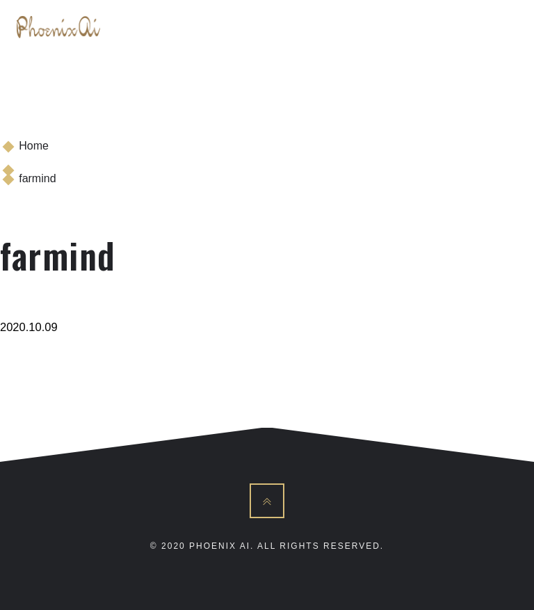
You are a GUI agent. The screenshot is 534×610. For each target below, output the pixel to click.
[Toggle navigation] (502, 27)
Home (34, 146)
